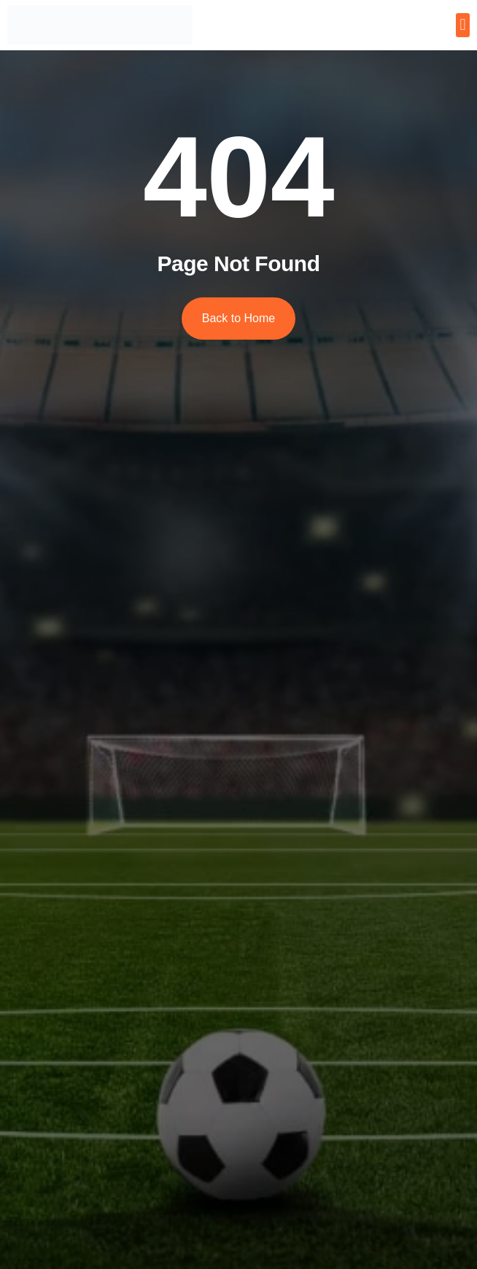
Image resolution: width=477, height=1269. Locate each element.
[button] (463, 25)
